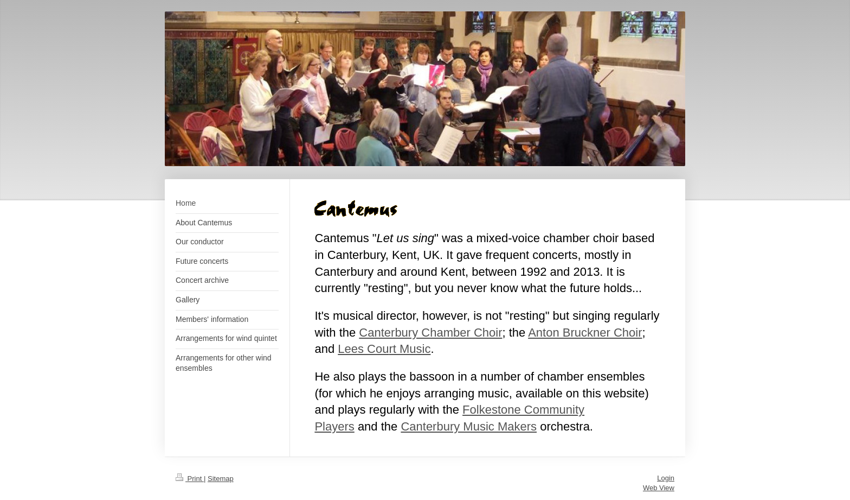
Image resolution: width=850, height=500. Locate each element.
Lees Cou (363, 349)
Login (665, 478)
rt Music (409, 349)
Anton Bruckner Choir (585, 332)
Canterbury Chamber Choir (430, 332)
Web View (658, 488)
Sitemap (221, 478)
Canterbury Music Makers (469, 426)
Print (190, 478)
